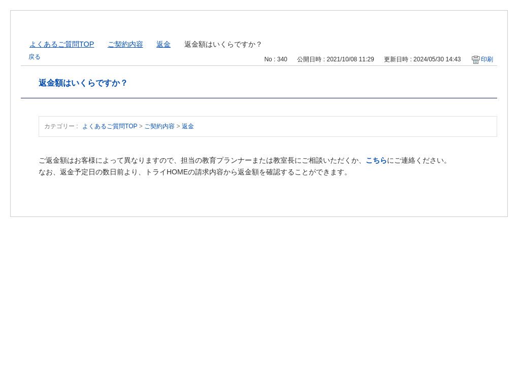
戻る (34, 56)
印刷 (487, 59)
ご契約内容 (125, 44)
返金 (163, 44)
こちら (376, 160)
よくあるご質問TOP (61, 44)
